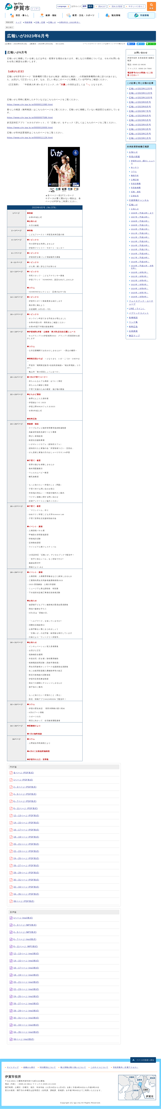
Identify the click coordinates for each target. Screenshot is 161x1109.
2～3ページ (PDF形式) (23, 787)
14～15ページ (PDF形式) (24, 823)
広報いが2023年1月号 (140, 138)
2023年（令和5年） (139, 285)
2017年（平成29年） (140, 258)
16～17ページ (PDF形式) (24, 830)
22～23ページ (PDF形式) (24, 851)
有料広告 (133, 327)
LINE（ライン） (137, 309)
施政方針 (135, 176)
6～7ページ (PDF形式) (23, 801)
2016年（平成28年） (140, 254)
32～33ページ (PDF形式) (24, 887)
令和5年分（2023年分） (70, 22)
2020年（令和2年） (139, 272)
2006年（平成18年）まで (142, 213)
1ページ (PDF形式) (21, 780)
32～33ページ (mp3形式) (24, 1025)
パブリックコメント (139, 313)
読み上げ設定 (117, 6)
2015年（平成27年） (140, 250)
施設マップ (134, 336)
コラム (134, 172)
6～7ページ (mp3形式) (23, 939)
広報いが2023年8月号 (140, 107)
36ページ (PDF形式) (22, 901)
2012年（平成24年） (140, 237)
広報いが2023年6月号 (140, 116)
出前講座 (133, 331)
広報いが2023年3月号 (140, 129)
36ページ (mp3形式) (22, 1039)
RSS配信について (48, 1067)
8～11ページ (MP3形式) (24, 947)
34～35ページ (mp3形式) (24, 1032)
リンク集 (133, 322)
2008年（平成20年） (140, 221)
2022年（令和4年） (139, 280)
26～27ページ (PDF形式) (24, 866)
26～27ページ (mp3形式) (24, 1004)
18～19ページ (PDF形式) (24, 837)
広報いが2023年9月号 (140, 102)
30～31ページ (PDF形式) (24, 880)
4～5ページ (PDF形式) (23, 794)
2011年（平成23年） (140, 233)
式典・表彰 (136, 192)
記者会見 (135, 196)
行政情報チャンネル (139, 200)
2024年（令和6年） (139, 289)
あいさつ (135, 167)
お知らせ (133, 152)
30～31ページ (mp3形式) (24, 1018)
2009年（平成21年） (140, 225)
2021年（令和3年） (139, 276)
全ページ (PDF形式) (22, 773)
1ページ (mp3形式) (21, 918)
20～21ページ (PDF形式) (24, 844)
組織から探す (29, 1067)
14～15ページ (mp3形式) (24, 961)
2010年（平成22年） (140, 229)
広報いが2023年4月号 (140, 125)
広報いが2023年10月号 (140, 98)
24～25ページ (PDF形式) (24, 858)
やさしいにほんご (136, 6)
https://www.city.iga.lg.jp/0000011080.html (30, 105)
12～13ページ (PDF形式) (24, 816)
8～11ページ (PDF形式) (24, 808)
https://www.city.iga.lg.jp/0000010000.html (30, 128)
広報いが (52, 22)
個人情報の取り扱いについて (73, 1067)
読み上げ (101, 6)
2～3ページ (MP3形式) (23, 925)
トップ (19, 22)
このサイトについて (99, 1067)
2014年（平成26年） (140, 246)
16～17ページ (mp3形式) (24, 968)
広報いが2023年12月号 (140, 89)
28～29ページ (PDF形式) (24, 873)
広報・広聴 (40, 22)
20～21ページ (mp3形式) (24, 982)
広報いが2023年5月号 (140, 120)
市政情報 (28, 22)
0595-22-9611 (25, 1084)
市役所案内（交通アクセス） (125, 1067)
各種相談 (133, 318)
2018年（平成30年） (140, 262)
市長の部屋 (134, 157)
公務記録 (135, 180)
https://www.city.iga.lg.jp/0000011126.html (30, 138)
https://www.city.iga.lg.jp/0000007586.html (30, 118)
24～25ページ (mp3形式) (24, 997)
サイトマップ (13, 1067)
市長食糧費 (136, 188)
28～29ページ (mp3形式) (24, 1011)
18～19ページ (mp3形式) (24, 975)
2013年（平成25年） (140, 242)
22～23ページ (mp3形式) (24, 989)
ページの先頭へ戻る (145, 1060)
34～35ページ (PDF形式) (24, 894)
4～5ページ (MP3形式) (23, 932)
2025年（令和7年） (139, 293)
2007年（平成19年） (140, 217)
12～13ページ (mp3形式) (24, 954)
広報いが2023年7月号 (140, 111)
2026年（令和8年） (139, 297)
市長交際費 (136, 184)
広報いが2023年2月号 (140, 134)
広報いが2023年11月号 (140, 93)
